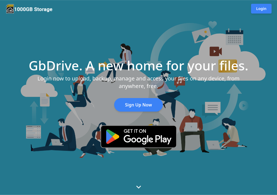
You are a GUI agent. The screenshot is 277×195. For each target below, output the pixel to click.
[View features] (138, 187)
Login (261, 8)
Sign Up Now (138, 105)
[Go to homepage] (29, 9)
